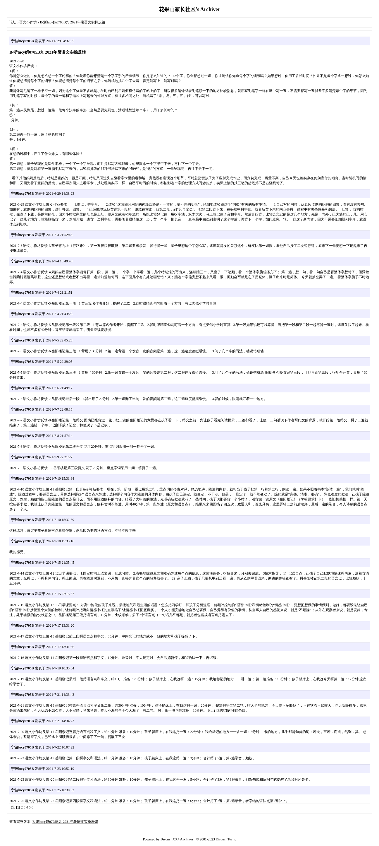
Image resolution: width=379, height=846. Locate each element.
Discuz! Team (225, 839)
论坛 (12, 22)
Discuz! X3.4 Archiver (177, 839)
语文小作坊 (28, 22)
